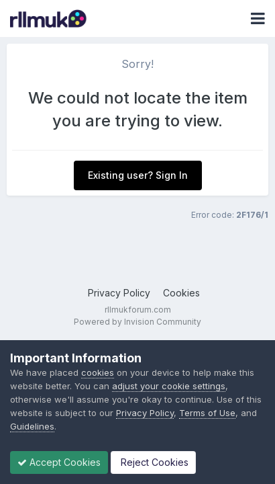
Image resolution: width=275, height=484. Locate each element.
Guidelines (32, 426)
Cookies (181, 292)
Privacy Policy (119, 292)
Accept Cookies (59, 462)
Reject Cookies (153, 462)
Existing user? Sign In (138, 175)
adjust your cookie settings (168, 385)
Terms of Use (207, 412)
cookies (97, 372)
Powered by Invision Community (137, 322)
